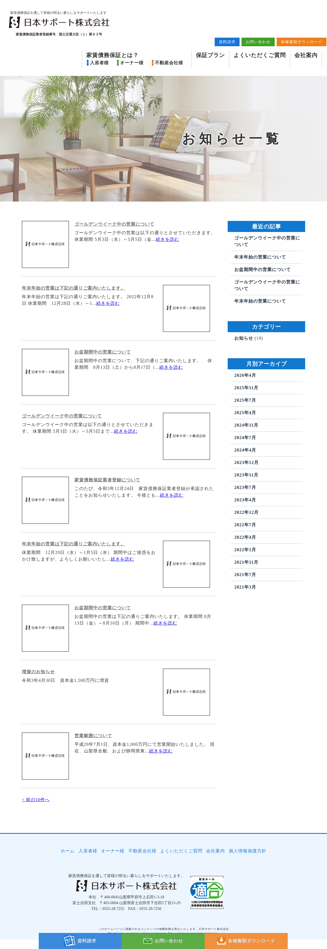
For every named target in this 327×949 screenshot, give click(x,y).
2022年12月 (246, 526)
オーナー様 (131, 64)
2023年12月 (246, 476)
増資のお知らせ (38, 685)
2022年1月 (245, 563)
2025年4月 (245, 426)
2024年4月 (245, 463)
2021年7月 (245, 588)
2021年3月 (245, 601)
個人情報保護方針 (249, 862)
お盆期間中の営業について (102, 365)
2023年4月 (245, 513)
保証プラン (209, 56)
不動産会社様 (168, 64)
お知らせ (243, 352)
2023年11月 (246, 488)
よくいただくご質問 (259, 56)
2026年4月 (245, 389)
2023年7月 (245, 501)
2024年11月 (246, 439)
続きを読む (167, 253)
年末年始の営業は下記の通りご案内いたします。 (73, 302)
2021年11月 (246, 576)
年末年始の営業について (260, 271)
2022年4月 (245, 551)
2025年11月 (246, 401)
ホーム (66, 862)
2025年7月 (245, 414)
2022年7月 (245, 538)
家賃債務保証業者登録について (107, 493)
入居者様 (98, 64)
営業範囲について (93, 749)
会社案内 (305, 56)
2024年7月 (245, 451)
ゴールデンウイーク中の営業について (114, 238)
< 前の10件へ (36, 813)
